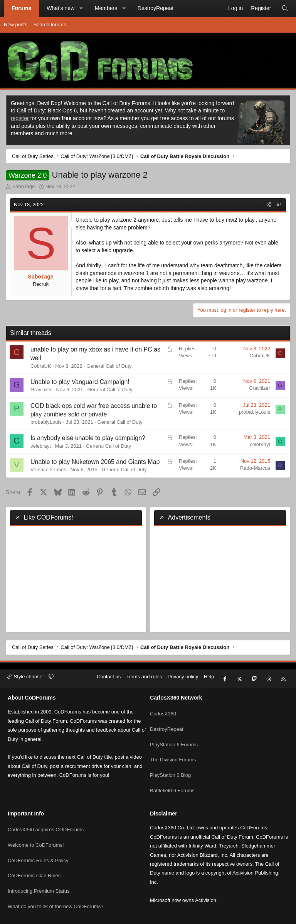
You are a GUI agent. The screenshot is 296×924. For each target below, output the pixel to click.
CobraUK (40, 366)
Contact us (109, 676)
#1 (279, 204)
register (20, 118)
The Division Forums (173, 748)
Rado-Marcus (255, 468)
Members (106, 8)
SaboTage (23, 186)
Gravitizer (41, 389)
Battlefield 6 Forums (172, 776)
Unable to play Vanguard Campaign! (80, 382)
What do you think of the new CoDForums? (56, 879)
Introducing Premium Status (38, 865)
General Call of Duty (108, 366)
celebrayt (40, 446)
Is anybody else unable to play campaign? (87, 438)
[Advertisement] (220, 577)
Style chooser (26, 676)
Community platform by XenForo (126, 915)
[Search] (285, 8)
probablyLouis (46, 422)
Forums (21, 8)
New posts (15, 24)
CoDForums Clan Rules (34, 851)
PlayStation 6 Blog (170, 762)
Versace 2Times (48, 469)
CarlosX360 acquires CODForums (46, 809)
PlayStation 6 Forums (174, 734)
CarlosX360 (163, 706)
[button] (81, 8)
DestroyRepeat (155, 8)
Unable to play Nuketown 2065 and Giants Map (95, 462)
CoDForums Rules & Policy (38, 837)
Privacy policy (183, 676)
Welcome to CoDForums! (36, 823)
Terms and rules (144, 676)
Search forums (50, 24)
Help (209, 676)
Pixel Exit (223, 915)
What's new (60, 8)
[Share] (269, 204)
